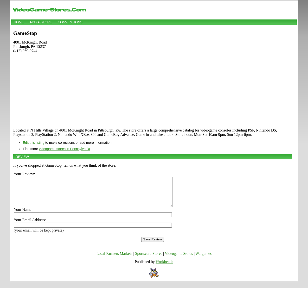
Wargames (203, 259)
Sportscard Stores (148, 259)
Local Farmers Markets (114, 259)
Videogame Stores (179, 259)
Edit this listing (33, 142)
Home (19, 22)
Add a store (41, 22)
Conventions (70, 22)
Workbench (164, 267)
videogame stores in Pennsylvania (64, 149)
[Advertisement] (152, 90)
